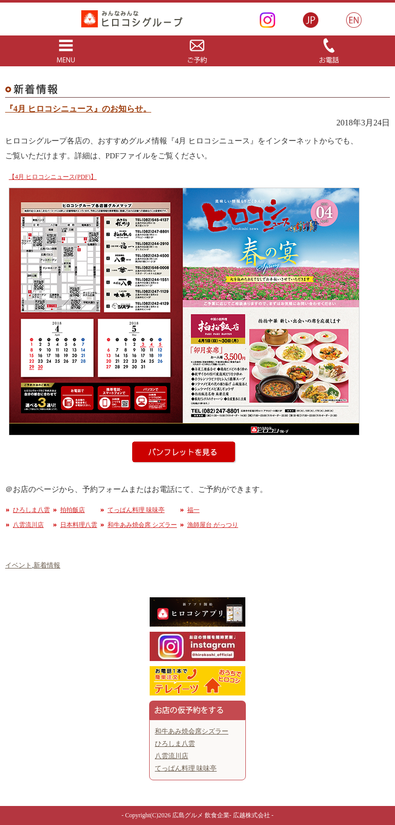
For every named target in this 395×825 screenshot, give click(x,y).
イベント (18, 565)
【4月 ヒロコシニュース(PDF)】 (53, 176)
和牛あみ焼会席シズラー (191, 731)
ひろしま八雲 (31, 510)
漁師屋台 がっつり (212, 524)
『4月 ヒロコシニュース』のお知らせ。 (78, 108)
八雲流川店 (28, 524)
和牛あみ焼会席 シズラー (142, 524)
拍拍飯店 (72, 510)
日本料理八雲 (78, 524)
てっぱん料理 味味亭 (136, 510)
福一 (193, 510)
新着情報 (46, 565)
